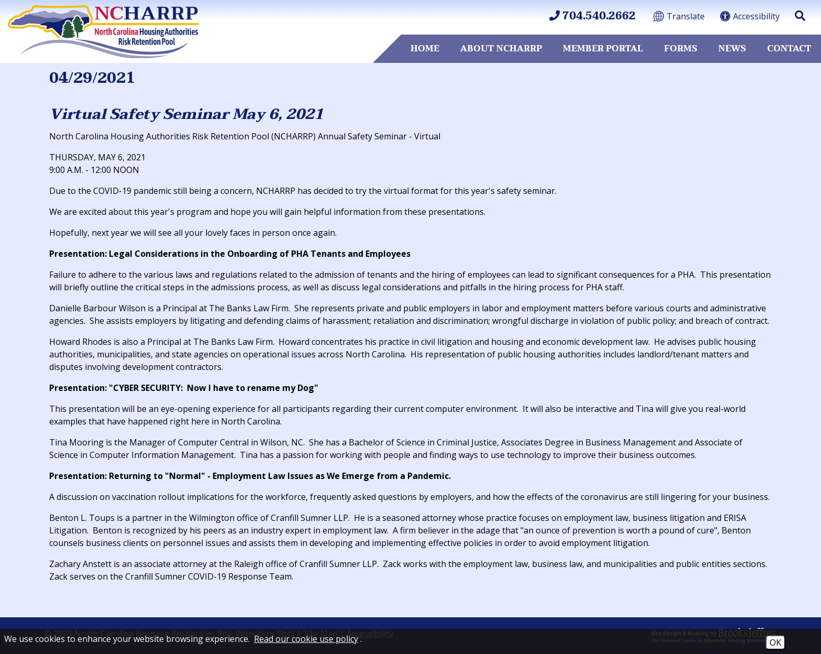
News (732, 48)
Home (424, 48)
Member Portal (603, 48)
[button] (800, 15)
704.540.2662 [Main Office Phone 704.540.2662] (592, 16)
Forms (680, 48)
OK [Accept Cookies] (775, 642)
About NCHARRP (501, 48)
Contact (789, 48)
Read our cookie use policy (306, 639)
